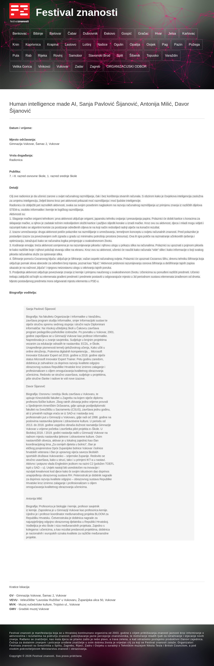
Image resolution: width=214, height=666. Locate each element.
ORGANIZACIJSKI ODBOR (126, 66)
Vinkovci (44, 66)
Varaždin (171, 55)
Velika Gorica (22, 66)
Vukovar (63, 66)
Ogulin (118, 44)
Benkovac (20, 33)
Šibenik (134, 55)
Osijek (150, 44)
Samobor (75, 55)
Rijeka (42, 55)
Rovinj (57, 55)
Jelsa (172, 33)
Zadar (79, 66)
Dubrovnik (90, 33)
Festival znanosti (77, 12)
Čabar (72, 33)
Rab (28, 55)
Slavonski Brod (99, 55)
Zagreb (95, 66)
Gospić (126, 33)
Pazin (178, 44)
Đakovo (109, 33)
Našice (103, 44)
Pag (165, 44)
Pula (16, 55)
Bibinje (38, 33)
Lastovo (70, 44)
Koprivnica (33, 44)
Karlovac (188, 33)
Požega (194, 44)
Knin (16, 44)
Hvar (158, 33)
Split (120, 55)
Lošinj (87, 44)
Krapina (52, 44)
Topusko (152, 55)
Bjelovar (55, 33)
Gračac (143, 33)
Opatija (135, 44)
